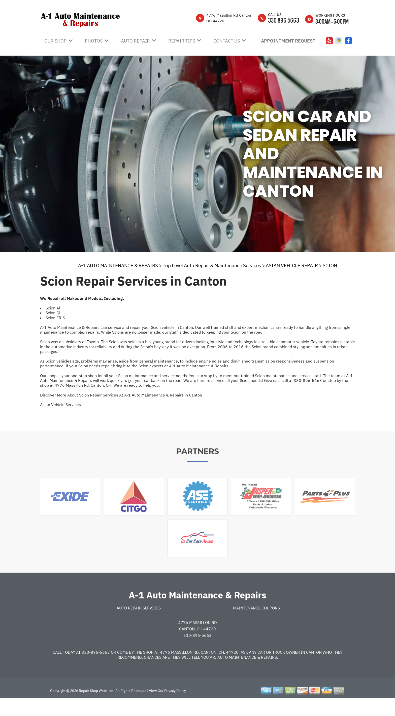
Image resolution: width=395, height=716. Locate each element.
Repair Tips (181, 41)
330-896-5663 (283, 20)
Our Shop (55, 41)
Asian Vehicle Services (60, 404)
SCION (330, 265)
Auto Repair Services (139, 624)
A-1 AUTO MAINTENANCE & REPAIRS (118, 265)
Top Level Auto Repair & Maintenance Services (212, 265)
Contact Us (226, 41)
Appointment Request (288, 41)
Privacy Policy (175, 707)
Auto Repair (135, 41)
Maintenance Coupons (256, 624)
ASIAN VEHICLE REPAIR (292, 265)
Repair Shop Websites (96, 707)
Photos (94, 41)
